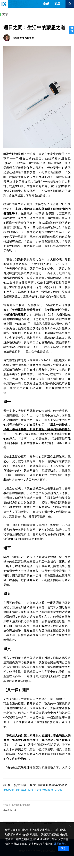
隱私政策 (59, 843)
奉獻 (46, 4)
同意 (63, 848)
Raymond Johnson (20, 804)
